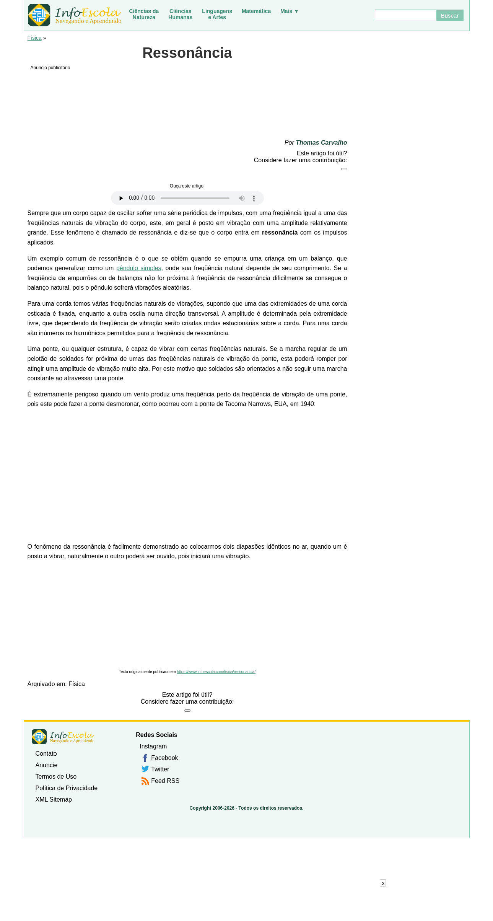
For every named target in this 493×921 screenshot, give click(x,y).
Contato (46, 753)
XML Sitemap (54, 799)
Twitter (160, 769)
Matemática (256, 11)
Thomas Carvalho (321, 142)
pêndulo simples (138, 268)
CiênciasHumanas (180, 14)
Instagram (153, 746)
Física (35, 38)
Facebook (164, 758)
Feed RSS (165, 781)
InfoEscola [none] (63, 736)
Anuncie (47, 765)
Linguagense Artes (217, 14)
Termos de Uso (56, 776)
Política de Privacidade (67, 788)
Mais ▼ (289, 11)
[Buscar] (405, 15)
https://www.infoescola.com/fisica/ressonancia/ (216, 672)
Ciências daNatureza (144, 14)
